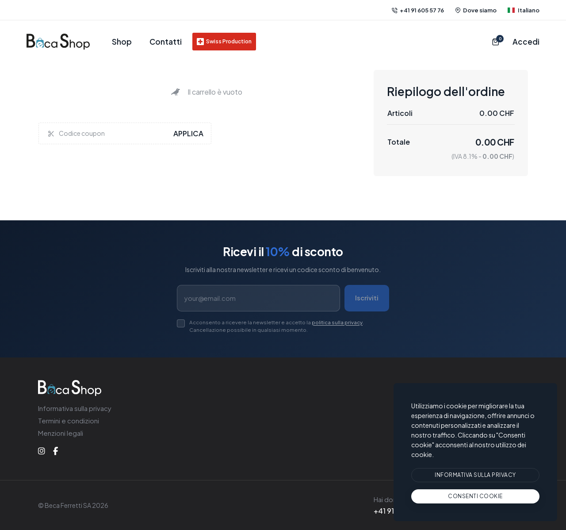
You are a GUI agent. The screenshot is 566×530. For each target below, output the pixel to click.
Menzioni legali (60, 433)
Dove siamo (477, 10)
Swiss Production (219, 41)
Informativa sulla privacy (73, 408)
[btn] (475, 476)
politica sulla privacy (320, 322)
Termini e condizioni (67, 420)
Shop (121, 41)
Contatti (163, 41)
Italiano (524, 10)
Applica (187, 133)
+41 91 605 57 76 (419, 10)
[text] (475, 496)
